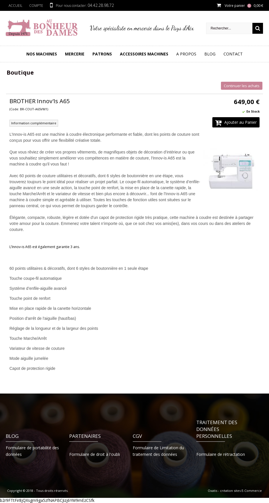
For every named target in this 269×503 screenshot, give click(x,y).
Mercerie (74, 54)
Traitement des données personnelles (216, 429)
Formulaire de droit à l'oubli (94, 454)
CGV (137, 436)
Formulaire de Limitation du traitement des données (158, 451)
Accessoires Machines (144, 54)
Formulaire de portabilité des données (32, 451)
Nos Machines (41, 54)
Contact (233, 54)
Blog (209, 54)
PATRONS (102, 54)
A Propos (186, 54)
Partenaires (85, 436)
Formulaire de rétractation (220, 454)
